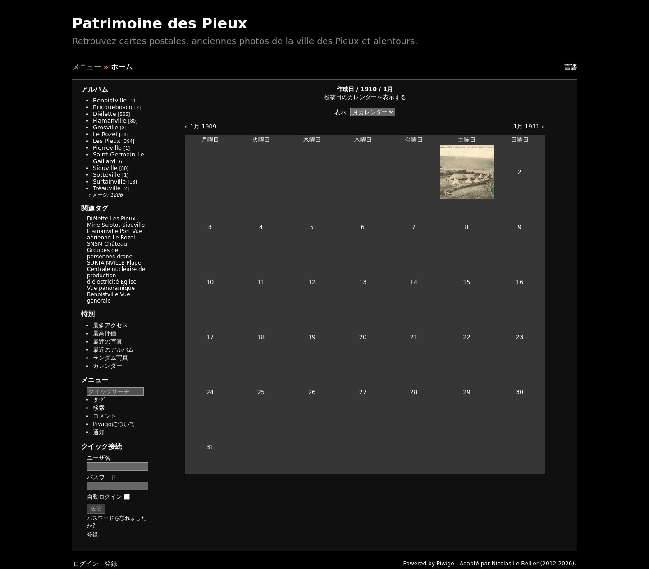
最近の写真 (107, 341)
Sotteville (106, 174)
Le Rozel (105, 134)
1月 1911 (526, 126)
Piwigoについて (114, 424)
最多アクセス (110, 325)
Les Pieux (106, 141)
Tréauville (107, 188)
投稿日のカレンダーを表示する (365, 97)
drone (125, 256)
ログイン (85, 563)
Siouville (105, 168)
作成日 (345, 89)
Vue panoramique (111, 288)
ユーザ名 (98, 457)
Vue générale (108, 297)
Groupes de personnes (102, 253)
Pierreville (107, 147)
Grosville (105, 127)
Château (115, 244)
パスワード (101, 477)
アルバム (94, 89)
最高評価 (104, 333)
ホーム (122, 67)
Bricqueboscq (113, 107)
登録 (92, 535)
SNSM (95, 244)
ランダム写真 (110, 357)
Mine (93, 225)
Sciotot (111, 225)
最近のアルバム (113, 349)
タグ (99, 399)
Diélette (104, 113)
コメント (104, 416)
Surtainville (109, 181)
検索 (99, 407)
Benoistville (110, 100)
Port (125, 231)
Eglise (128, 282)
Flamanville (109, 120)
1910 (369, 89)
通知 (99, 432)
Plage (134, 263)
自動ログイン (108, 496)
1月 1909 (203, 126)
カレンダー (107, 366)
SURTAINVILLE (106, 263)
